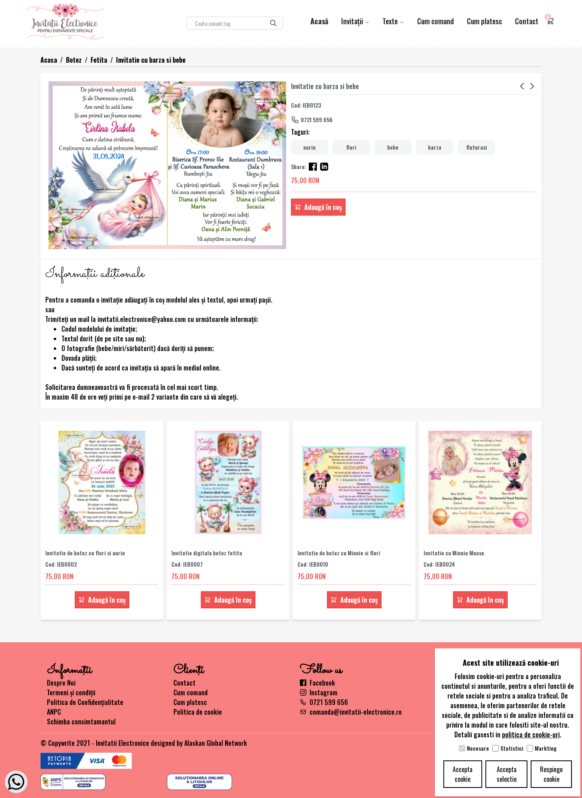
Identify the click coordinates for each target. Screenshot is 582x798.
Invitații (355, 21)
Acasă (319, 21)
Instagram (318, 692)
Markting (546, 748)
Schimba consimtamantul (81, 721)
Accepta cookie (462, 774)
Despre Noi (61, 683)
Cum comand (435, 21)
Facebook (317, 683)
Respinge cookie (551, 774)
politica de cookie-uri (531, 734)
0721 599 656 (317, 119)
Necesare (478, 748)
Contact (526, 21)
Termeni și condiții (71, 692)
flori (351, 147)
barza (434, 147)
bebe (393, 147)
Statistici (511, 748)
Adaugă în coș (318, 207)
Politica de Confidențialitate (85, 702)
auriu (309, 147)
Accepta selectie (507, 774)
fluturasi (476, 147)
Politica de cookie (197, 712)
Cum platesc (484, 21)
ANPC (54, 712)
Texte (393, 21)
